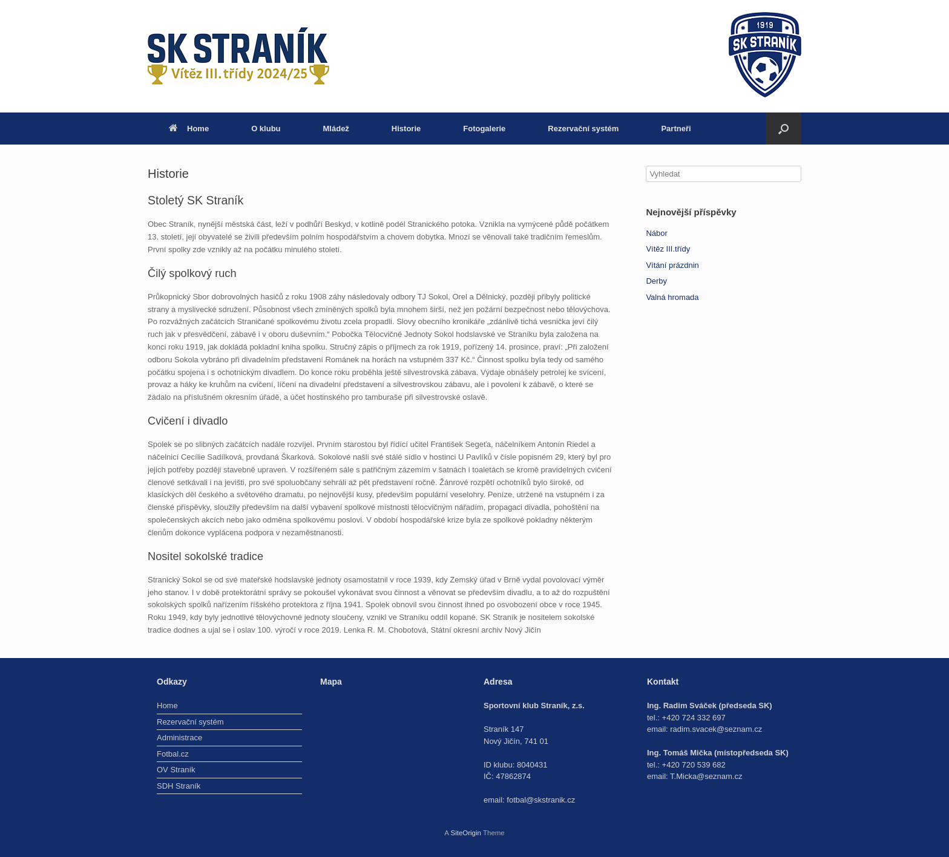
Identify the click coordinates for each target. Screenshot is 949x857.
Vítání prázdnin (672, 265)
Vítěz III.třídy (668, 248)
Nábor (656, 233)
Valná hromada (672, 297)
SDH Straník (178, 785)
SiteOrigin (465, 832)
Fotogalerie (484, 128)
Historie (406, 128)
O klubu (265, 128)
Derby (656, 280)
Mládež (336, 128)
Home (189, 128)
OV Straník (176, 769)
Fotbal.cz (173, 753)
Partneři (676, 128)
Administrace (179, 737)
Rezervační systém (583, 128)
